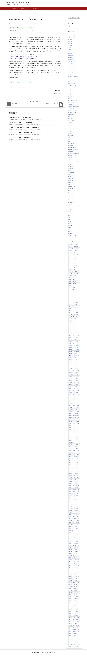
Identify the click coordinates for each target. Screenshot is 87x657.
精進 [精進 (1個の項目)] (76, 559)
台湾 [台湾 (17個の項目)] (78, 405)
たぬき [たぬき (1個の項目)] (76, 254)
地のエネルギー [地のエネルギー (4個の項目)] (76, 415)
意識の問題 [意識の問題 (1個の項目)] (76, 464)
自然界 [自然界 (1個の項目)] (70, 582)
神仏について (71, 194)
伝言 (69, 94)
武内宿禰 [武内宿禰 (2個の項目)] (70, 493)
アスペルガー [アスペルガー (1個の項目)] (76, 263)
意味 (69, 137)
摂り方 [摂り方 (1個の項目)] (73, 471)
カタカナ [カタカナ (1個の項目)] (70, 291)
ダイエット (71, 70)
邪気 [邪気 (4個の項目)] (78, 617)
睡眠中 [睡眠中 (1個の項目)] (70, 545)
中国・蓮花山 (71, 83)
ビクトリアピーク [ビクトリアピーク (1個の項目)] (72, 328)
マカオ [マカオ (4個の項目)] (77, 335)
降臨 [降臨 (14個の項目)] (78, 621)
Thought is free (49, 654)
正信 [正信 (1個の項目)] (78, 489)
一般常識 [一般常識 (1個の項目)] (70, 341)
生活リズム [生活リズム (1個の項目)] (71, 534)
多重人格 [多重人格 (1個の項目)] (70, 425)
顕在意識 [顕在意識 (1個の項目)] (74, 629)
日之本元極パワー (72, 157)
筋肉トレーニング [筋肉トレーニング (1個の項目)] (75, 557)
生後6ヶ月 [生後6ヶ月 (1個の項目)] (71, 530)
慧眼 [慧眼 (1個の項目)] (70, 469)
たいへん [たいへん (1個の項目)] (70, 254)
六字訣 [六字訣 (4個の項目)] (70, 382)
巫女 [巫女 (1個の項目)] (74, 454)
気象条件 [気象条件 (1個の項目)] (70, 510)
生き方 (70, 178)
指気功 (70, 145)
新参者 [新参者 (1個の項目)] (70, 475)
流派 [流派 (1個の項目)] (78, 516)
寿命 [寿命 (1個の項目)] (70, 450)
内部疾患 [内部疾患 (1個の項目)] (70, 384)
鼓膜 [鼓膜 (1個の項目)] (75, 644)
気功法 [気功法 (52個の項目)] (76, 508)
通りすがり (71, 221)
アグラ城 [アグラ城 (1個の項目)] (70, 263)
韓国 (69, 229)
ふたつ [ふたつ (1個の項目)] (76, 258)
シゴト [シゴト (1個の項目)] (70, 298)
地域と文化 (71, 124)
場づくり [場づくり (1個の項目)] (70, 419)
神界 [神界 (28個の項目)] (77, 553)
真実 (69, 184)
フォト (70, 72)
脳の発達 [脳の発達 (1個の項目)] (70, 569)
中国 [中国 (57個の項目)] (76, 353)
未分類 (70, 168)
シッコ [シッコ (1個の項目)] (76, 298)
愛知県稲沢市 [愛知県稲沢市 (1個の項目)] (71, 466)
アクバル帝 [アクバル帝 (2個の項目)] (76, 260)
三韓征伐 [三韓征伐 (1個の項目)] (70, 345)
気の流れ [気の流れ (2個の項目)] (70, 506)
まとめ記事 (71, 63)
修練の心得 (71, 96)
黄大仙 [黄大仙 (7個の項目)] (76, 642)
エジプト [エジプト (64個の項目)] (70, 277)
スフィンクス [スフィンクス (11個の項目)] (76, 302)
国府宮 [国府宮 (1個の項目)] (70, 413)
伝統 (70, 91)
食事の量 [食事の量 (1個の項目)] (70, 633)
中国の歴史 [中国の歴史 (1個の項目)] (71, 355)
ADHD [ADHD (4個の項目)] (70, 246)
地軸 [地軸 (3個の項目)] (75, 417)
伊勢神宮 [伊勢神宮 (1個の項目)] (76, 366)
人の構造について (72, 85)
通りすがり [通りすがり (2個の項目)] (71, 611)
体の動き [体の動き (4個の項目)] (76, 368)
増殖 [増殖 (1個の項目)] (70, 423)
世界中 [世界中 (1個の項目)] (70, 351)
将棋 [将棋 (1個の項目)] (74, 450)
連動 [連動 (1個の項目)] (70, 613)
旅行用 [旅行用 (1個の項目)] (70, 477)
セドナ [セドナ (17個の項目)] (70, 304)
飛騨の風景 (71, 233)
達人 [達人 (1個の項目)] (70, 615)
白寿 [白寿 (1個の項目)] (77, 539)
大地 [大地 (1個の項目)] (77, 425)
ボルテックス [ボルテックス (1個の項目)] (71, 335)
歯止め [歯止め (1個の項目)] (76, 497)
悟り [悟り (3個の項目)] (78, 460)
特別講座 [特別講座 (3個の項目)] (77, 522)
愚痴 (69, 139)
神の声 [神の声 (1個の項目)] (70, 551)
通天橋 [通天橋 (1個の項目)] (77, 611)
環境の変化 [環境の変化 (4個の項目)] (71, 528)
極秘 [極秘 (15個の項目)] (70, 487)
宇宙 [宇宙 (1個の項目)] (77, 440)
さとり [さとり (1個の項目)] (76, 250)
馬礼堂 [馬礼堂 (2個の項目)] (70, 637)
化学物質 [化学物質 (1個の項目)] (77, 390)
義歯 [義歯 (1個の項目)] (78, 561)
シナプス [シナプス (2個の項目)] (70, 300)
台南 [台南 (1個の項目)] (74, 405)
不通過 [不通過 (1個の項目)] (70, 349)
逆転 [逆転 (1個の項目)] (77, 609)
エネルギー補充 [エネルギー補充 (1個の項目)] (72, 287)
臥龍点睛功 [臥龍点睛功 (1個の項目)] (71, 576)
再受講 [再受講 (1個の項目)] (76, 384)
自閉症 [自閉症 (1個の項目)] (78, 582)
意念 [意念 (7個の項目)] (70, 464)
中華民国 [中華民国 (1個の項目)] (77, 355)
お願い (70, 41)
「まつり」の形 (72, 37)
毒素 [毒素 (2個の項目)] (76, 501)
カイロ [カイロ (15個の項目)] (78, 289)
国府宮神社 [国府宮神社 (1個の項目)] (76, 413)
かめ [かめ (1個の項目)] (77, 248)
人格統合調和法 (72, 89)
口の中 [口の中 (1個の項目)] (76, 401)
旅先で (70, 151)
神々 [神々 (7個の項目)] (70, 547)
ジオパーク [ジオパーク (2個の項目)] (77, 300)
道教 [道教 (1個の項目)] (78, 613)
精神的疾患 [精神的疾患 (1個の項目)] (71, 559)
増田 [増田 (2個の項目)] (74, 423)
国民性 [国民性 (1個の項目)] (70, 415)
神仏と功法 (71, 192)
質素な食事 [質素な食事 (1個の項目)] (71, 602)
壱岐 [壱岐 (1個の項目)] (78, 423)
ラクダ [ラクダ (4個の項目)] (70, 339)
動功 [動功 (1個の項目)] (73, 390)
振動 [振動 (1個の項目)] (78, 469)
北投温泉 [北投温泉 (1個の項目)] (70, 392)
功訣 (70, 122)
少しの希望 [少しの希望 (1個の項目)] (71, 452)
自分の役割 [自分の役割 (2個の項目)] (77, 576)
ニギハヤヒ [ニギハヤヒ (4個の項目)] (77, 312)
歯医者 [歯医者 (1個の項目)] (76, 495)
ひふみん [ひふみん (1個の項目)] (70, 258)
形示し (70, 135)
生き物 (70, 180)
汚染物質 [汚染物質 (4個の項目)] (70, 512)
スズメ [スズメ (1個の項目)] (70, 302)
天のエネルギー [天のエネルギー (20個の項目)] (76, 431)
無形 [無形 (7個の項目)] (73, 522)
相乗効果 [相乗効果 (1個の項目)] (76, 543)
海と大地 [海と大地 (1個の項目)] (70, 518)
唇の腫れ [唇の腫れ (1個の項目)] (70, 409)
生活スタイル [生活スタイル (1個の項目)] (71, 532)
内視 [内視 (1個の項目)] (78, 382)
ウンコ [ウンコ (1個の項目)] (70, 275)
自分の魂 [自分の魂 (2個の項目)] (70, 578)
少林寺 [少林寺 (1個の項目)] (77, 452)
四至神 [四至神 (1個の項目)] (70, 411)
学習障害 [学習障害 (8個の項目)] (70, 440)
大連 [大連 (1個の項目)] (70, 429)
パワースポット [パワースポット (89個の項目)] (72, 324)
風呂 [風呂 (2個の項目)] (78, 629)
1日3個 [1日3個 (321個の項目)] (70, 244)
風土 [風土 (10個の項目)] (70, 631)
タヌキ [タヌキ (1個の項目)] (76, 304)
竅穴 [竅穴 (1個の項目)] (70, 557)
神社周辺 (70, 202)
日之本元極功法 (72, 159)
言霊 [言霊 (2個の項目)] (76, 594)
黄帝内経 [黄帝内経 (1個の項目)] (70, 644)
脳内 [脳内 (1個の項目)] (77, 569)
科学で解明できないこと (73, 206)
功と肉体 (70, 114)
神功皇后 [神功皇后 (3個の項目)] (70, 553)
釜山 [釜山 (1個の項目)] (70, 619)
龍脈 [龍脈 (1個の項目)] (70, 646)
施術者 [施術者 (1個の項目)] (78, 475)
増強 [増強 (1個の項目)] (78, 421)
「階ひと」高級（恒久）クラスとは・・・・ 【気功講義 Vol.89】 (25, 127)
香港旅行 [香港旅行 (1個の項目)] (76, 635)
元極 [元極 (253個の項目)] (77, 374)
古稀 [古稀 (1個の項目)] (77, 403)
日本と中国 (71, 166)
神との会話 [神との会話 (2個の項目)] (76, 547)
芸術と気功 (71, 211)
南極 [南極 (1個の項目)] (78, 394)
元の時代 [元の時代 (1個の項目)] (70, 374)
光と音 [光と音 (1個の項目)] (70, 378)
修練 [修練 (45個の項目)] (73, 370)
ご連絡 (70, 49)
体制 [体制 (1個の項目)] (70, 370)
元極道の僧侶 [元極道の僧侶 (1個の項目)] (76, 376)
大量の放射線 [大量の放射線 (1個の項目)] (75, 429)
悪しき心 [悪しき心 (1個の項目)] (76, 462)
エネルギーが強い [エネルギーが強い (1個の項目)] (72, 279)
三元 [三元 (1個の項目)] (77, 341)
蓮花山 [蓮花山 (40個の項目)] (76, 592)
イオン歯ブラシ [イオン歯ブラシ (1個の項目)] (72, 269)
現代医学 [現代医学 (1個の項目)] (70, 526)
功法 (70, 116)
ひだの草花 (71, 59)
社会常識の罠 (71, 186)
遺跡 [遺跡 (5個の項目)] (74, 617)
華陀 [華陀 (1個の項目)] (76, 590)
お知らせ (70, 39)
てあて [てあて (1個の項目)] (70, 256)
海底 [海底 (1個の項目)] (75, 518)
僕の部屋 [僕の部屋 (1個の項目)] (76, 372)
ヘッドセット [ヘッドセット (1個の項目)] (71, 333)
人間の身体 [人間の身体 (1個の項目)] (71, 363)
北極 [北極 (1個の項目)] (70, 394)
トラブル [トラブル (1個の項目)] (70, 308)
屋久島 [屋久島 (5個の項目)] (70, 454)
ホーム (7, 13)
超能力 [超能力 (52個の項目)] (76, 604)
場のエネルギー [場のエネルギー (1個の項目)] (72, 421)
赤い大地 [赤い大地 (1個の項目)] (70, 604)
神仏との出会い (72, 190)
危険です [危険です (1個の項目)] (76, 396)
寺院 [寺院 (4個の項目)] (76, 446)
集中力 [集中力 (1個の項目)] (76, 623)
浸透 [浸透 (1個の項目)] (78, 518)
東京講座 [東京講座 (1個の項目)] (77, 485)
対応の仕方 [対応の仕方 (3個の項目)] (71, 448)
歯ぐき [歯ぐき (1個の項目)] (76, 493)
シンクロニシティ (72, 67)
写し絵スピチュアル (73, 110)
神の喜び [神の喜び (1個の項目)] (76, 549)
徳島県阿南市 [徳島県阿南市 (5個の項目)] (76, 456)
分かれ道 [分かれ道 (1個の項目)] (70, 386)
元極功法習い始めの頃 (73, 106)
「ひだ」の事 (71, 35)
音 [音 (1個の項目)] (73, 627)
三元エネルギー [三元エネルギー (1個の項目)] (72, 343)
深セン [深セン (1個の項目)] (70, 520)
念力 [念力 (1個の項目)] (70, 460)
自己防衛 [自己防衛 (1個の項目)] (70, 580)
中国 (69, 79)
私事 (70, 204)
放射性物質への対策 (73, 149)
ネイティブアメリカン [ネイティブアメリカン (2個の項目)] (73, 314)
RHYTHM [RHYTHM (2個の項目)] (76, 246)
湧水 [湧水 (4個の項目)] (74, 520)
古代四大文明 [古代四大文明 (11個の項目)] (71, 403)
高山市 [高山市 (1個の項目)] (70, 639)
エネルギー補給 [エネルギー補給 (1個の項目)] (72, 289)
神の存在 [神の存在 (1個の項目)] (76, 551)
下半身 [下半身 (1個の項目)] (76, 347)
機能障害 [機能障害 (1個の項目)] (74, 489)
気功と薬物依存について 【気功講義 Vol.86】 (20, 117)
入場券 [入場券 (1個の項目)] (70, 380)
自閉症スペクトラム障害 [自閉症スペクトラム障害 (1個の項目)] (73, 586)
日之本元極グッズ (72, 155)
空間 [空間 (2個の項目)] (77, 555)
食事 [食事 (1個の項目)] (78, 631)
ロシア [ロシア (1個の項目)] (76, 339)
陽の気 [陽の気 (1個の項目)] (70, 623)
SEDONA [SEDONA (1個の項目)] (71, 248)
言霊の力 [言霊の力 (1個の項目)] (70, 596)
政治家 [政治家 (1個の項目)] (76, 473)
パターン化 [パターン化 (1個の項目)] (71, 320)
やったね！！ (71, 65)
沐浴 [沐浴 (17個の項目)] (77, 512)
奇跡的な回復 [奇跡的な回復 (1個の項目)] (75, 436)
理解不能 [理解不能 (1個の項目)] (76, 526)
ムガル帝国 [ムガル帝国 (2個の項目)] (71, 337)
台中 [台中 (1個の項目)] (70, 405)
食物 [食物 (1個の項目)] (75, 633)
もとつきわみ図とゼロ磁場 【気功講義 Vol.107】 (21, 132)
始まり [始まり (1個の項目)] (70, 438)
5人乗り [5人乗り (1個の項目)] (76, 244)
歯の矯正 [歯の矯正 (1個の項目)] (70, 495)
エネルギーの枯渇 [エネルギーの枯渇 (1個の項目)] (72, 281)
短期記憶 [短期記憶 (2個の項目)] (75, 545)
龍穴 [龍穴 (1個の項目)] (78, 644)
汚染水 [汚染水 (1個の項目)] (76, 510)
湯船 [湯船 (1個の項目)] (78, 520)
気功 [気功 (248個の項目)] (77, 506)
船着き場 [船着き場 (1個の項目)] (76, 588)
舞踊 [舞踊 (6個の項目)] (70, 588)
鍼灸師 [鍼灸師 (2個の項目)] (77, 619)
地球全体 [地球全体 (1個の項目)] (70, 417)
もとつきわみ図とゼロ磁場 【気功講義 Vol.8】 (21, 137)
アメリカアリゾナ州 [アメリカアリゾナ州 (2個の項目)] (73, 267)
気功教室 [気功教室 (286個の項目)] (70, 508)
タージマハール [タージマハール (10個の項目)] (72, 306)
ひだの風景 (71, 61)
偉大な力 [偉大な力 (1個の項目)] (77, 370)
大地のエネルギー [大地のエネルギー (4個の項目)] (72, 427)
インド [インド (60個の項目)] (76, 273)
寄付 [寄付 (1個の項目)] (70, 446)
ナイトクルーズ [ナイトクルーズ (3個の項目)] (72, 310)
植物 (70, 170)
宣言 (70, 131)
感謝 (69, 141)
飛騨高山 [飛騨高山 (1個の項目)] (74, 631)
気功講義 (12, 13)
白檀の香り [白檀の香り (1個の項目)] (71, 541)
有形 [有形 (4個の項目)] (70, 485)
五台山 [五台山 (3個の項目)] (76, 357)
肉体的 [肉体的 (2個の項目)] (77, 565)
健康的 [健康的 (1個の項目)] (70, 372)
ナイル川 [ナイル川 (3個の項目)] (70, 312)
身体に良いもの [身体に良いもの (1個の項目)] (72, 607)
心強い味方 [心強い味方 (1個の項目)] (71, 458)
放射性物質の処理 (72, 147)
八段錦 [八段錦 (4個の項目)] (76, 380)
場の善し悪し (71, 126)
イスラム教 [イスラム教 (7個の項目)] (71, 271)
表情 (69, 217)
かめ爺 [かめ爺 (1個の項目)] (70, 250)
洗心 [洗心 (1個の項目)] (74, 516)
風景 (70, 231)
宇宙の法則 (71, 129)
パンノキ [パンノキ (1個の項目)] (70, 326)
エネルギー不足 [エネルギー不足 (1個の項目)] (72, 285)
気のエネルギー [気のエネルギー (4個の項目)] (72, 504)
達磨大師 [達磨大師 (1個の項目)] (76, 615)
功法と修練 (71, 118)
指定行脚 (71, 143)
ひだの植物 (71, 55)
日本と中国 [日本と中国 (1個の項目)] (76, 479)
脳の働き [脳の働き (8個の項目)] (76, 567)
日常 (69, 164)
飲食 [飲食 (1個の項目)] (78, 633)
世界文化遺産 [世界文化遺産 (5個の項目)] (76, 351)
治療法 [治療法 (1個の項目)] (76, 514)
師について (71, 133)
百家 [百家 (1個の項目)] (77, 541)
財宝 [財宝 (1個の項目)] (70, 600)
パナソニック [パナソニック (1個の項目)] (71, 322)
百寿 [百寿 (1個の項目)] (70, 543)
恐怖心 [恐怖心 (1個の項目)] (74, 460)
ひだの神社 (71, 57)
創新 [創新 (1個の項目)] (70, 388)
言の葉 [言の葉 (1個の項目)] (70, 594)
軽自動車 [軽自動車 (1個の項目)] (70, 609)
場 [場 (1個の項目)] (78, 417)
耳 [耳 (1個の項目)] (69, 563)
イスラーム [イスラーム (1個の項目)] (77, 271)
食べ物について (72, 235)
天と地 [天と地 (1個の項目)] (70, 431)
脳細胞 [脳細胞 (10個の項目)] (70, 574)
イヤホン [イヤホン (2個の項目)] (70, 273)
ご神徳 (70, 47)
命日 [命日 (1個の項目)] (74, 407)
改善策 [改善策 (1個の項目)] (78, 471)
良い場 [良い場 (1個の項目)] (70, 590)
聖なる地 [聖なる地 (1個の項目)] (75, 563)
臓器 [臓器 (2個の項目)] (76, 574)
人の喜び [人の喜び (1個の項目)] (76, 359)
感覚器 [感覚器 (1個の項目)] (77, 466)
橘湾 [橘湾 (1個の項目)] (70, 489)
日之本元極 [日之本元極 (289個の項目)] (76, 477)
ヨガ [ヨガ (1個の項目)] (77, 337)
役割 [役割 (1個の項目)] (78, 454)
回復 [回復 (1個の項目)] (74, 411)
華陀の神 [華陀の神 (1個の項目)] (70, 592)
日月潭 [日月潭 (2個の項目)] (70, 479)
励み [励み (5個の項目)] (78, 388)
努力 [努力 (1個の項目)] (74, 388)
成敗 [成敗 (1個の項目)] (74, 469)
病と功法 (70, 182)
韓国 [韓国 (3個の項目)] (70, 627)
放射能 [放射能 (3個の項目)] (70, 473)
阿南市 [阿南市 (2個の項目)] (74, 621)
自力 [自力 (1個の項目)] (77, 578)
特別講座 (70, 176)
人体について (71, 87)
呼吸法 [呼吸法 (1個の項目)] (70, 407)
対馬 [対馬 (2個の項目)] (77, 448)
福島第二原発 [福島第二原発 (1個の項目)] (71, 555)
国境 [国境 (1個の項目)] (78, 411)
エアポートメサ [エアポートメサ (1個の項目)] (76, 275)
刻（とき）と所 (72, 112)
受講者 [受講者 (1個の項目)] (70, 401)
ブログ (70, 74)
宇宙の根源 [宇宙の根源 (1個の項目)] (71, 444)
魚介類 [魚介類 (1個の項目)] (70, 642)
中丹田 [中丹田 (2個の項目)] (70, 353)
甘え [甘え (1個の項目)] (77, 528)
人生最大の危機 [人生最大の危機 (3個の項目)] (72, 361)
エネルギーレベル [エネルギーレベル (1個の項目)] (72, 283)
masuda (58, 93)
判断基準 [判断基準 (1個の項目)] (76, 386)
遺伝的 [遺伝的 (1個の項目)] (70, 617)
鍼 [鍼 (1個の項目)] (73, 619)
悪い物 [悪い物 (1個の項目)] (70, 462)
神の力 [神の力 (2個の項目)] (70, 549)
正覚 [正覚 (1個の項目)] (78, 491)
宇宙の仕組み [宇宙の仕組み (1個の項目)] (71, 442)
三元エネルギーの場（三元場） (73, 77)
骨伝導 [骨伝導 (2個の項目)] (74, 637)
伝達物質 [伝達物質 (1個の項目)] (70, 368)
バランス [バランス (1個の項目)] (77, 316)
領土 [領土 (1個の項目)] (70, 629)
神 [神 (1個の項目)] (78, 545)
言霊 (69, 219)
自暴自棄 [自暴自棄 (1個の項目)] (76, 580)
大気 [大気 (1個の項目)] (78, 427)
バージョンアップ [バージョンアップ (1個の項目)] (72, 318)
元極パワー (71, 102)
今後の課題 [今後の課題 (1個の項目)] (77, 363)
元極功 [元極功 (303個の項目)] (70, 376)
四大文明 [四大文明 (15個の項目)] (76, 409)
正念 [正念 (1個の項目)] (70, 491)
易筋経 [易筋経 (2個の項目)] (76, 481)
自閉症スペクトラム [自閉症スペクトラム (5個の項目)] (73, 584)
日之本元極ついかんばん (73, 153)
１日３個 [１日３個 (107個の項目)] (76, 646)
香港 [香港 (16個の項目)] (70, 635)
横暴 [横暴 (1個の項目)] (73, 487)
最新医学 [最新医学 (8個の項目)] (76, 483)
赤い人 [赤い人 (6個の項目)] (77, 602)
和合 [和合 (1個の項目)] (78, 407)
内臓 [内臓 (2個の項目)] (74, 382)
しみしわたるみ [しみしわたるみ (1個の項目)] (72, 252)
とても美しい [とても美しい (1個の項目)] (76, 256)
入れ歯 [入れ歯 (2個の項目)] (76, 378)
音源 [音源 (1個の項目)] (77, 627)
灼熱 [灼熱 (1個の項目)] (70, 522)
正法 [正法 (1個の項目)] (74, 491)
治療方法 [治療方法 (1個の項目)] (70, 514)
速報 (70, 223)
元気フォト (71, 108)
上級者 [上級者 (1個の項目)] (76, 345)
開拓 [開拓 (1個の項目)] (70, 621)
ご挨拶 (70, 45)
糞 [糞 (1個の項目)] (78, 559)
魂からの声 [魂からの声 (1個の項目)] (76, 639)
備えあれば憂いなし (72, 100)
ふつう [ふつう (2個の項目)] (70, 260)
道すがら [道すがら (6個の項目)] (74, 613)
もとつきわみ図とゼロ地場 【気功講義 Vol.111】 (22, 122)
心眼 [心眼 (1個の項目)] (77, 458)
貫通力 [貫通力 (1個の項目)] (76, 600)
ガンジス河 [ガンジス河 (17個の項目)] (77, 291)
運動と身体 (71, 225)
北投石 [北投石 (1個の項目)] (76, 392)
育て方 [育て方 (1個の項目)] (70, 567)
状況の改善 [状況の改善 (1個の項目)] (71, 524)
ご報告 (70, 43)
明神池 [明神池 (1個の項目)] (70, 481)
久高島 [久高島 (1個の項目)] (70, 357)
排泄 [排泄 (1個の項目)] (70, 471)
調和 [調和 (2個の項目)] (77, 596)
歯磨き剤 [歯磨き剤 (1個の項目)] (70, 499)
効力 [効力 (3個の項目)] (70, 390)
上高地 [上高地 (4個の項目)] (70, 347)
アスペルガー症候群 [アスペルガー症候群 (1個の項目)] (73, 265)
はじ (70, 51)
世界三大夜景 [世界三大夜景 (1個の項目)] (76, 349)
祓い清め (70, 188)
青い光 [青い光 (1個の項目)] (77, 625)
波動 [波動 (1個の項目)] (70, 516)
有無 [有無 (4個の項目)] (73, 485)
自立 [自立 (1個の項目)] (74, 582)
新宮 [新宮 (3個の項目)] (74, 475)
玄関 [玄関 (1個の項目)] (77, 524)
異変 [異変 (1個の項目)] (77, 534)
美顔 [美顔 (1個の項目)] (74, 561)
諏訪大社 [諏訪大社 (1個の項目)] (70, 598)
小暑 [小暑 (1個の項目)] (78, 450)
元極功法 (70, 104)
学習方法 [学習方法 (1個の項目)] (76, 438)
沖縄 (70, 174)
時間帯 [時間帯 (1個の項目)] (70, 483)
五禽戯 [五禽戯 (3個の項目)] (70, 359)
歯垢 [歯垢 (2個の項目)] (70, 497)
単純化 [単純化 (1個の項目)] (70, 396)
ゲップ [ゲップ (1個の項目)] (70, 293)
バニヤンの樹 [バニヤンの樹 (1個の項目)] (71, 316)
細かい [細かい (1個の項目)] (70, 561)
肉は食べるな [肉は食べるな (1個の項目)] (71, 565)
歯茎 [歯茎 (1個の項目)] (70, 501)
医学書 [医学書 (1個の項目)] (74, 394)
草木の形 (70, 213)
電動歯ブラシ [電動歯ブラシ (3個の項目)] (71, 625)
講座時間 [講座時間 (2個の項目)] (76, 598)
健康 (69, 98)
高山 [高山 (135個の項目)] (78, 637)
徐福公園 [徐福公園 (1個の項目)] (70, 456)
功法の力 (71, 120)
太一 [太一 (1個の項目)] (70, 436)
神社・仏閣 (70, 199)
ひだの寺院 (71, 53)
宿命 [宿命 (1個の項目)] (77, 444)
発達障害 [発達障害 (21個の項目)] (70, 539)
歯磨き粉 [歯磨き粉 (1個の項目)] (76, 499)
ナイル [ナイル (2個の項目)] (78, 310)
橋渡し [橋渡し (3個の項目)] (77, 487)
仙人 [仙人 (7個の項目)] (70, 366)
